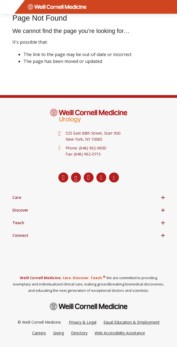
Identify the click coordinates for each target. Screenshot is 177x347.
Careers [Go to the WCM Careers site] (39, 332)
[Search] (170, 7)
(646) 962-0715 (87, 154)
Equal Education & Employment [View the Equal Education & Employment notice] (132, 322)
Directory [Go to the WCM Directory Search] (79, 332)
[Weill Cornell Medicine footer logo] (89, 306)
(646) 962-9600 (92, 148)
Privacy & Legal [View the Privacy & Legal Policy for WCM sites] (82, 322)
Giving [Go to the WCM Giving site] (58, 332)
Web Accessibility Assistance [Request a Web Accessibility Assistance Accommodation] (120, 332)
